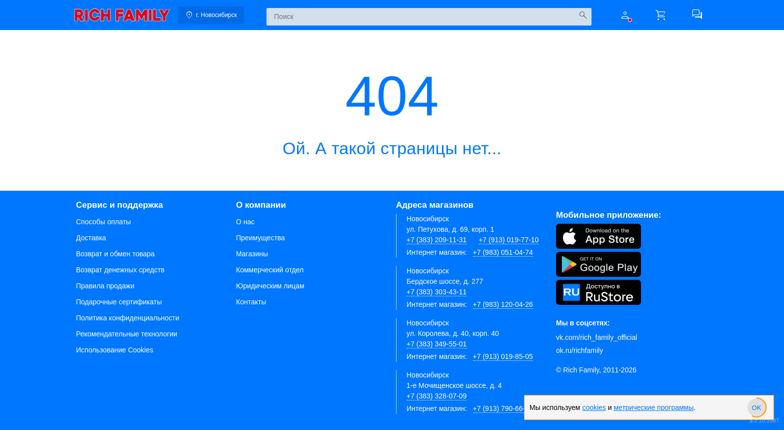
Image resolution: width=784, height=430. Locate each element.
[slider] (756, 407)
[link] (122, 15)
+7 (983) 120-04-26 (503, 304)
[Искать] (583, 15)
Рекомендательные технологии (127, 334)
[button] (625, 15)
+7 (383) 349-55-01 (436, 344)
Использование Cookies (115, 350)
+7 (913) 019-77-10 (508, 240)
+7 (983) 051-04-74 (503, 252)
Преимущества (260, 238)
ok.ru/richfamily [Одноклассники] (579, 350)
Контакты (251, 302)
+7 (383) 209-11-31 (436, 240)
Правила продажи (105, 286)
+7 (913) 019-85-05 (503, 356)
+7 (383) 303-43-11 (436, 292)
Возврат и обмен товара (115, 254)
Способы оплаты (103, 222)
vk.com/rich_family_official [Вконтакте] (596, 337)
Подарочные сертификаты (119, 302)
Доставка (91, 238)
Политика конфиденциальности (128, 318)
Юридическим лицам (270, 286)
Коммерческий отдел (270, 270)
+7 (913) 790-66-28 (503, 408)
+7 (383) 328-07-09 (436, 396)
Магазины (252, 254)
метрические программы (654, 407)
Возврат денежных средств (120, 270)
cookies (594, 407)
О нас (245, 222)
